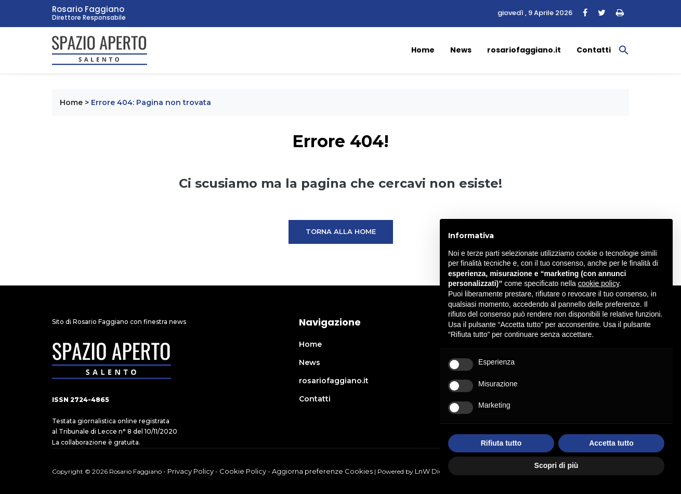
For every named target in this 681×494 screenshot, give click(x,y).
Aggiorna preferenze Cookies (322, 471)
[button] (624, 49)
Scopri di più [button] (556, 465)
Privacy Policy (190, 471)
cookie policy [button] (598, 283)
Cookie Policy (242, 471)
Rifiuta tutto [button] (501, 443)
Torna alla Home (341, 231)
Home (423, 50)
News (461, 50)
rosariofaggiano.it (524, 50)
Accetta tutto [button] (611, 443)
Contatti (594, 50)
